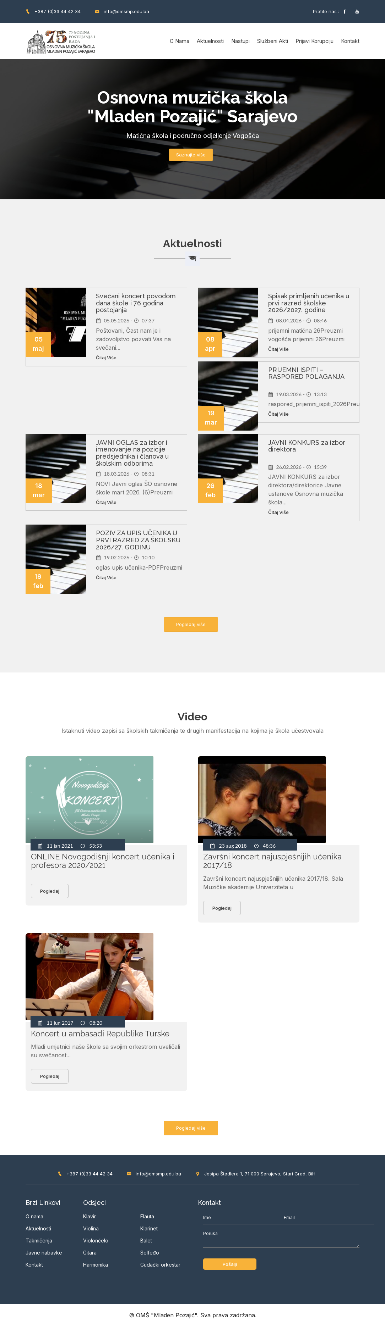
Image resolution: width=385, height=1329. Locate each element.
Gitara (90, 1255)
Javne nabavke (44, 1255)
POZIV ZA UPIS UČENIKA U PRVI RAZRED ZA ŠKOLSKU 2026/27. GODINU (138, 540)
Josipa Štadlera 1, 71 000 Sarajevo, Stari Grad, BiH (255, 1176)
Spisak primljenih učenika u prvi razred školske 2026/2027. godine (308, 303)
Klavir (89, 1219)
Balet (146, 1243)
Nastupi (240, 41)
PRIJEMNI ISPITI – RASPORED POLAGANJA (306, 373)
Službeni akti (272, 41)
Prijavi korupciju (314, 41)
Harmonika (95, 1267)
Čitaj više (106, 357)
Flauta (147, 1219)
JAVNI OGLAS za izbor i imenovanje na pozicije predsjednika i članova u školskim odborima (132, 453)
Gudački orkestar (160, 1267)
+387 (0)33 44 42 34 (53, 11)
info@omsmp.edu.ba (122, 11)
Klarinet (149, 1231)
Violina (91, 1231)
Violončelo (95, 1243)
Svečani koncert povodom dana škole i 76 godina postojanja (136, 303)
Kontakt (350, 41)
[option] (192, 129)
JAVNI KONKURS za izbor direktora (306, 446)
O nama (179, 41)
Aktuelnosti (210, 41)
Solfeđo (149, 1255)
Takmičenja (39, 1243)
